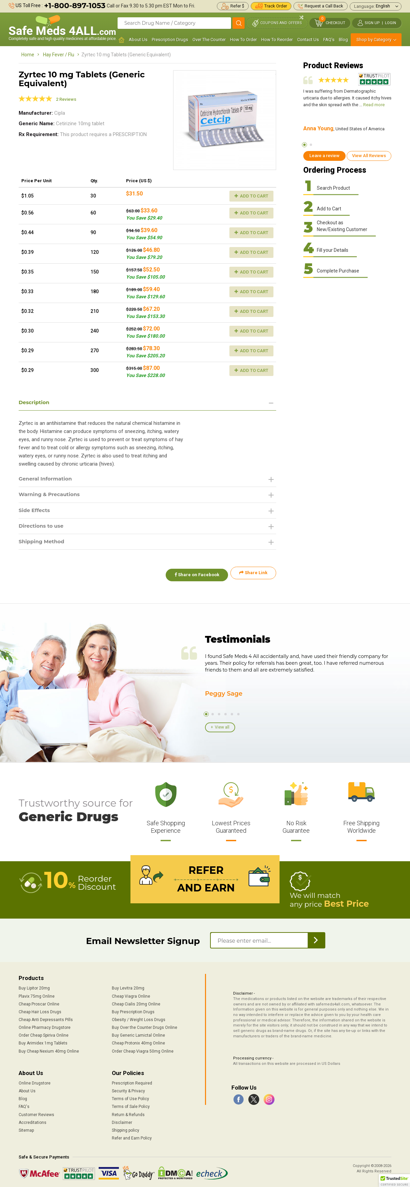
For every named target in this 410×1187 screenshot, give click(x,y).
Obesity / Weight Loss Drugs (138, 1018)
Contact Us (308, 39)
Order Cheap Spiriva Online (43, 1033)
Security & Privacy (128, 1089)
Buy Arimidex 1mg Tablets (43, 1041)
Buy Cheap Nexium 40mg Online (49, 1049)
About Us (138, 39)
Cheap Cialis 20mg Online (136, 1002)
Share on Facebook (194, 576)
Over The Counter (209, 39)
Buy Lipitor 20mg (34, 986)
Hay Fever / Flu (58, 54)
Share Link (253, 576)
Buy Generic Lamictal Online (138, 1033)
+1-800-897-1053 (74, 5)
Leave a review (324, 155)
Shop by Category (373, 39)
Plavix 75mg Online (37, 994)
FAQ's (328, 39)
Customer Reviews (36, 1113)
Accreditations (32, 1120)
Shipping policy (125, 1128)
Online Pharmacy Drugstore (44, 1025)
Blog (343, 39)
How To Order (243, 39)
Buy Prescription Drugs (133, 1010)
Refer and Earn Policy (132, 1136)
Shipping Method (43, 544)
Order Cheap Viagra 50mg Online (142, 1049)
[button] (394, 1180)
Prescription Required (132, 1081)
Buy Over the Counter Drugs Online (144, 1025)
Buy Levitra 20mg (128, 986)
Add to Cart (251, 196)
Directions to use (43, 528)
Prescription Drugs (170, 39)
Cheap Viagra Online (131, 994)
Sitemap (26, 1128)
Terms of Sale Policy (131, 1105)
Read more (374, 104)
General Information (47, 479)
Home (27, 54)
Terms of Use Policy (130, 1097)
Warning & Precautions (51, 496)
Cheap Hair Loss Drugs (40, 1010)
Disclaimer (122, 1120)
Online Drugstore (34, 1081)
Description (35, 402)
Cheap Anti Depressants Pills (46, 1018)
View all (222, 726)
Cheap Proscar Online (39, 1002)
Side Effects (35, 512)
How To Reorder (277, 39)
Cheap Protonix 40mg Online (138, 1041)
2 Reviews (66, 99)
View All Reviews (369, 155)
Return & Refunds (128, 1113)
